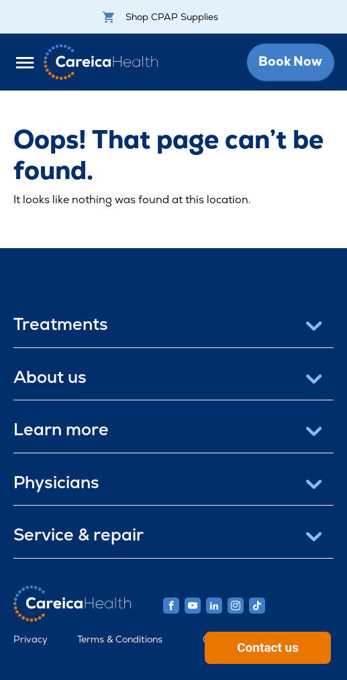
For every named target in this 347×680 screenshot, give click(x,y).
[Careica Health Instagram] (236, 606)
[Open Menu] (28, 62)
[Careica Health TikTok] (257, 606)
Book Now (290, 61)
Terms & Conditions (119, 639)
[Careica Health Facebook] (171, 606)
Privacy (30, 639)
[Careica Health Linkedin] (214, 606)
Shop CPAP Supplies (160, 16)
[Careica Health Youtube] (193, 606)
